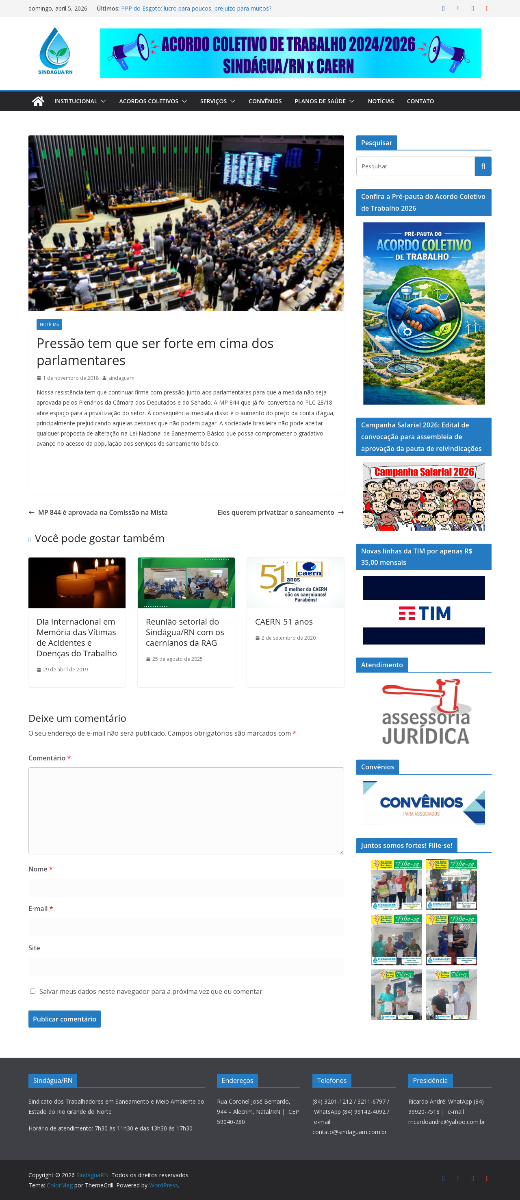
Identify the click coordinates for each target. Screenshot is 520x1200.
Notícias (395, 101)
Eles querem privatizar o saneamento (287, 495)
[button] (105, 101)
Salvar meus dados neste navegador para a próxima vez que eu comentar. (151, 974)
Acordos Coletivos (154, 101)
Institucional (77, 101)
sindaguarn (121, 360)
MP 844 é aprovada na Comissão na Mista (91, 495)
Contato (436, 101)
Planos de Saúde (333, 101)
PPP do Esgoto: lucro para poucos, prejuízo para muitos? (194, 8)
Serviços (222, 101)
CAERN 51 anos (282, 605)
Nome (39, 852)
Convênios (276, 101)
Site (33, 930)
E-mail (40, 891)
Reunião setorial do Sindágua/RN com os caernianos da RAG (180, 616)
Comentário (47, 740)
